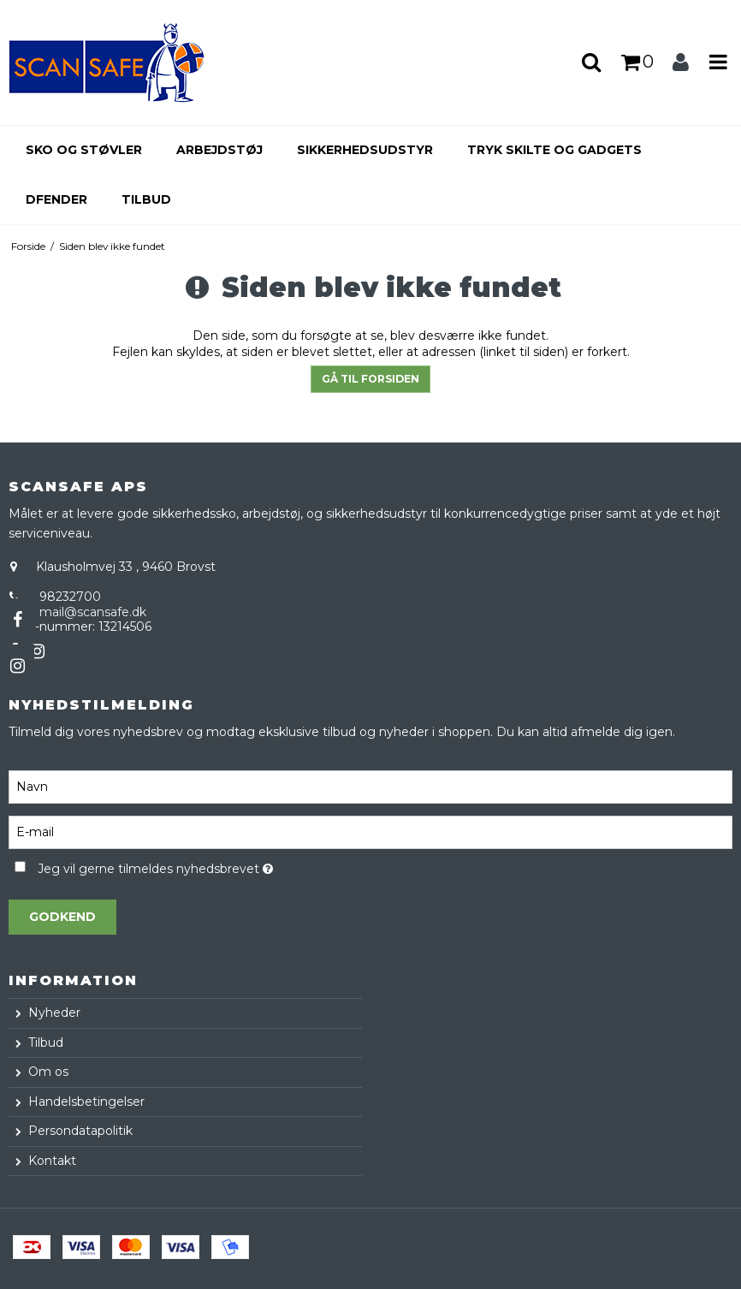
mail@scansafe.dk (92, 612)
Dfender (56, 199)
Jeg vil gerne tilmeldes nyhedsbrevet (197, 865)
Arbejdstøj (219, 149)
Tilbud (146, 199)
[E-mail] (370, 831)
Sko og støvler (84, 149)
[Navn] (370, 785)
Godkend (62, 916)
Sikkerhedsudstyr (365, 149)
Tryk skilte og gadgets (554, 149)
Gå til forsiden (370, 378)
